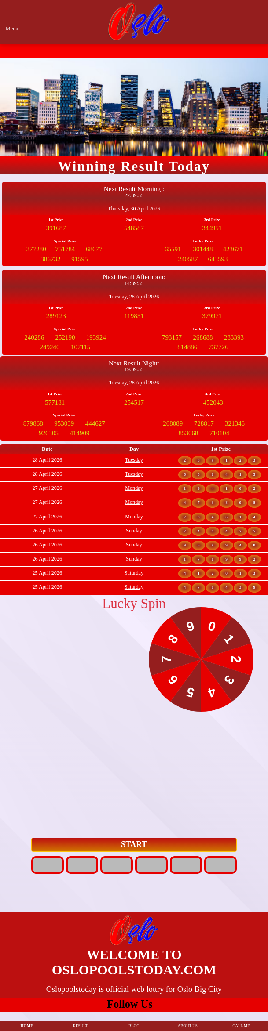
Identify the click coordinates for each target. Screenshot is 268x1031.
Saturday (134, 573)
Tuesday (134, 460)
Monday (134, 488)
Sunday (134, 531)
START (134, 844)
